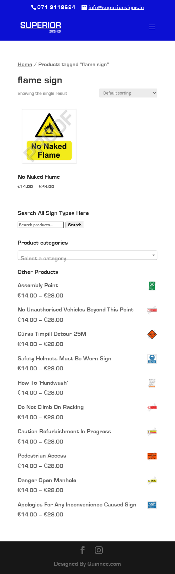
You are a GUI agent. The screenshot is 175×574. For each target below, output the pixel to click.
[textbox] (87, 258)
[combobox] (88, 255)
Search (75, 225)
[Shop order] (128, 93)
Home (25, 64)
